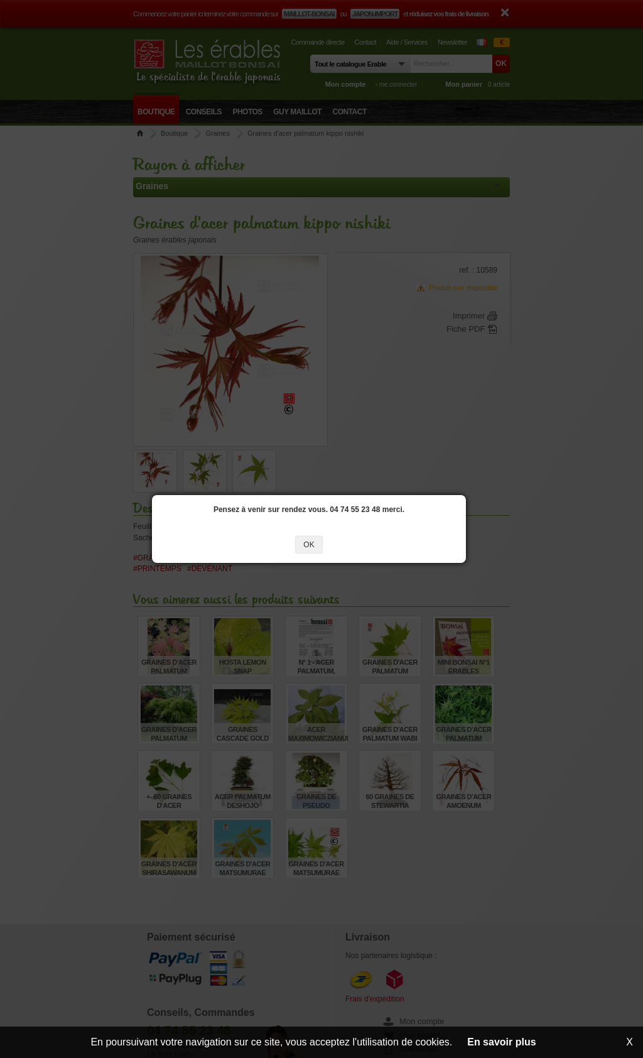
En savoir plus (501, 1042)
